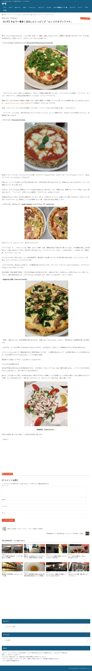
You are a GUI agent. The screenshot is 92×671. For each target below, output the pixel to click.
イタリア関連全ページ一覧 (60, 7)
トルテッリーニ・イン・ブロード (15, 103)
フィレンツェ (32, 7)
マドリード (72, 7)
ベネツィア (41, 7)
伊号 (4, 3)
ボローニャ (17, 7)
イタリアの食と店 (8, 474)
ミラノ (4, 7)
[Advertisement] (23, 29)
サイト (4, 513)
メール (4, 506)
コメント (5, 485)
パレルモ (48, 7)
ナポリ (24, 7)
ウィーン (80, 7)
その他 (4, 10)
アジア (86, 7)
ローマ (10, 7)
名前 (4, 499)
